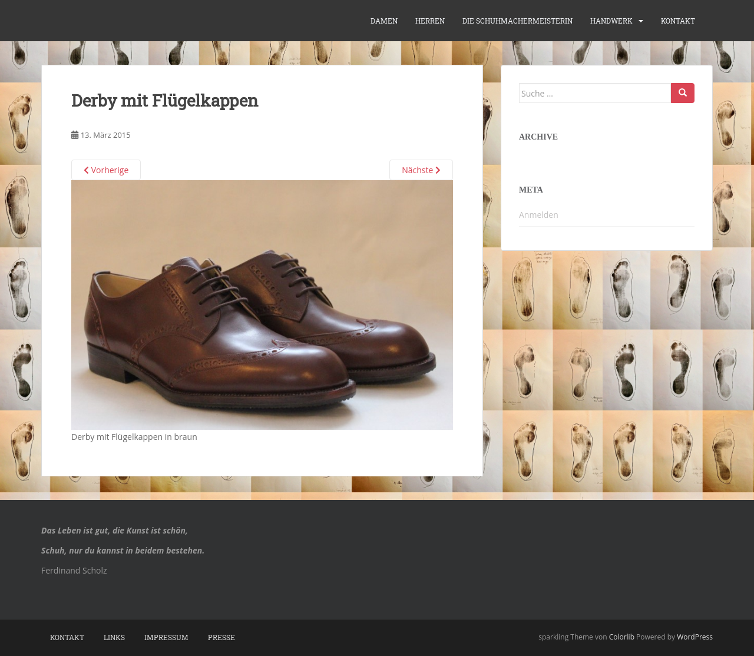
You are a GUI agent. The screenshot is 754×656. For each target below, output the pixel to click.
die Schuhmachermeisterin (517, 20)
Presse (221, 637)
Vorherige (106, 169)
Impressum (166, 637)
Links (114, 637)
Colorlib (621, 637)
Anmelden (538, 214)
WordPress (695, 637)
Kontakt (678, 20)
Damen (384, 20)
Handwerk (611, 20)
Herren (430, 20)
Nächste (421, 169)
